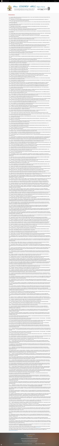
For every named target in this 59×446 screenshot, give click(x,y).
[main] (29, 223)
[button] (58, 1)
